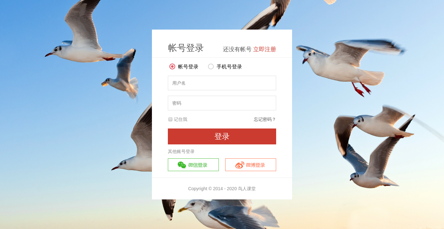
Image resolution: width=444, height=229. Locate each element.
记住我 (180, 119)
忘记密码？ (265, 119)
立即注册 (264, 49)
